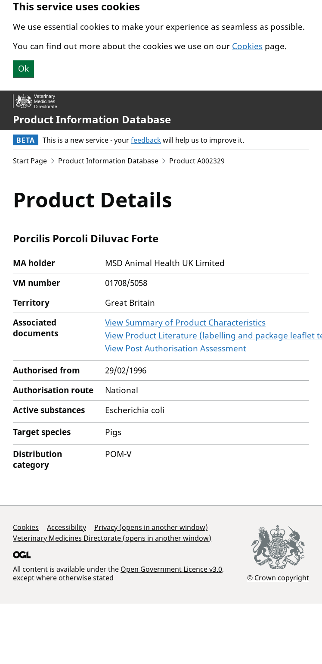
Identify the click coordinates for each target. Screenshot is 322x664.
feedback (146, 140)
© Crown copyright (278, 577)
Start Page (30, 161)
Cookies (247, 46)
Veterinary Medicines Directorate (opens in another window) (112, 538)
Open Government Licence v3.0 (171, 569)
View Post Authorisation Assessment (175, 348)
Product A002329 (197, 161)
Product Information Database (92, 119)
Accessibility (66, 527)
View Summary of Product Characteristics (185, 322)
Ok (23, 68)
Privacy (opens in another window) (151, 527)
